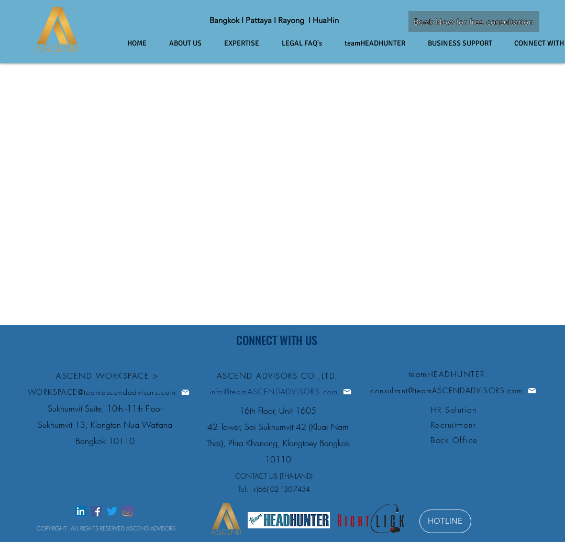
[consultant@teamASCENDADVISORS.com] (453, 390)
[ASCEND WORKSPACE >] (108, 376)
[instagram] (128, 511)
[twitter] (112, 511)
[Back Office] (455, 440)
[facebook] (96, 511)
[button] (307, 43)
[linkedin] (80, 511)
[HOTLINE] (445, 521)
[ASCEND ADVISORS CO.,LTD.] (278, 376)
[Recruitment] (454, 425)
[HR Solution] (455, 410)
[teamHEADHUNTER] (447, 374)
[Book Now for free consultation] (473, 21)
